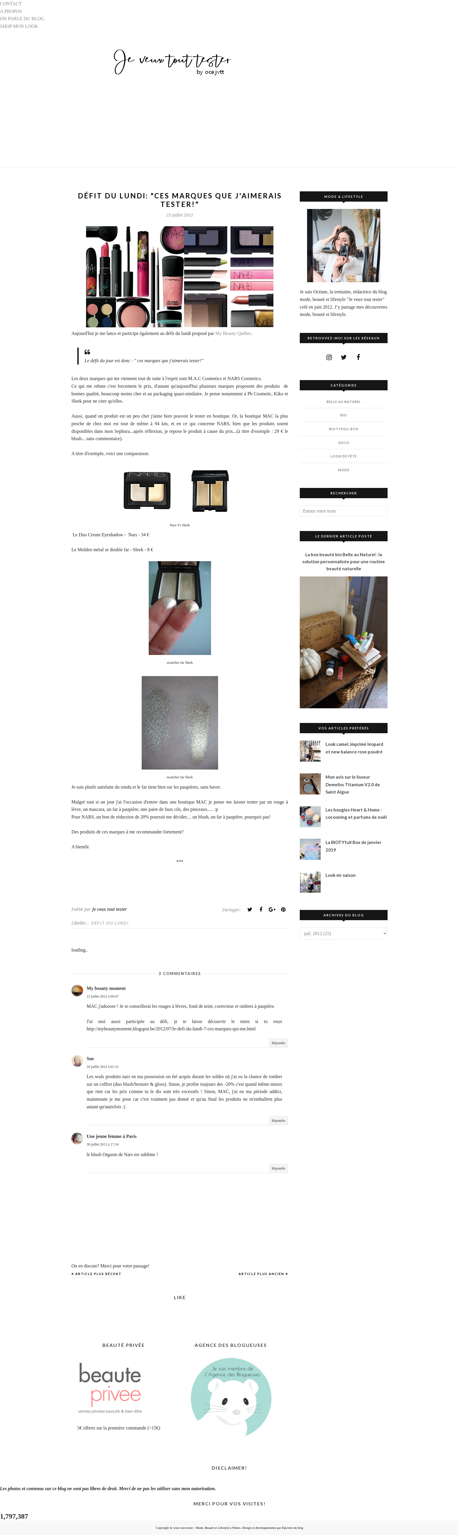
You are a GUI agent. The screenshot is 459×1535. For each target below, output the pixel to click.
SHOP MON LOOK (19, 26)
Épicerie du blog (292, 1527)
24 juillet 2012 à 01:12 (103, 1067)
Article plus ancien (261, 1274)
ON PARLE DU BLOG (22, 18)
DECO (343, 443)
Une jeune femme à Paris (112, 1136)
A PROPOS (11, 11)
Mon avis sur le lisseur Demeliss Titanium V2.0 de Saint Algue (353, 784)
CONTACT (11, 3)
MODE (344, 470)
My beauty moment (106, 988)
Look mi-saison (341, 875)
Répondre (278, 1043)
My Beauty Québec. (234, 333)
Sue (90, 1058)
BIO (343, 415)
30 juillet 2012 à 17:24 (103, 1144)
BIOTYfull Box (343, 429)
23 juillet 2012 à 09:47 (103, 996)
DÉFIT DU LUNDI (110, 923)
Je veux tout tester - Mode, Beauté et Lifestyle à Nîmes (205, 1527)
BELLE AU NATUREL (344, 402)
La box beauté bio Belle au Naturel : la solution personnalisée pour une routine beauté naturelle (343, 561)
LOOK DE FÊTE (343, 456)
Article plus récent (98, 1274)
